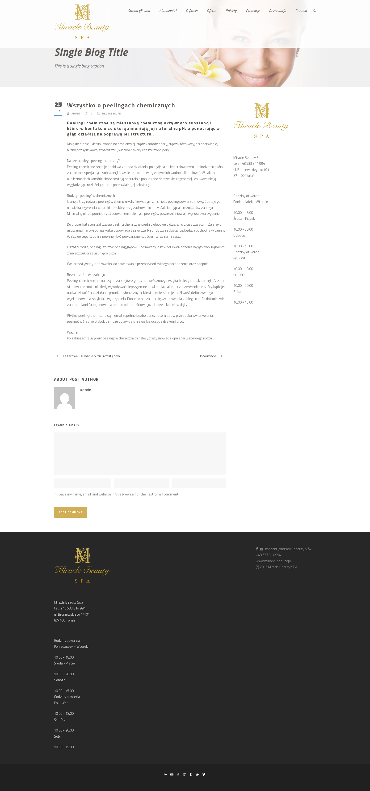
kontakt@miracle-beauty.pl (283, 549)
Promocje (253, 10)
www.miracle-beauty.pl (273, 561)
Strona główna (139, 10)
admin (75, 113)
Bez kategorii (111, 113)
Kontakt (301, 10)
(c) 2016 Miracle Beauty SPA (276, 567)
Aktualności (167, 10)
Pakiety (231, 10)
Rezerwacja (277, 10)
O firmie (191, 10)
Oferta (211, 10)
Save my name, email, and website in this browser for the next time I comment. (119, 494)
